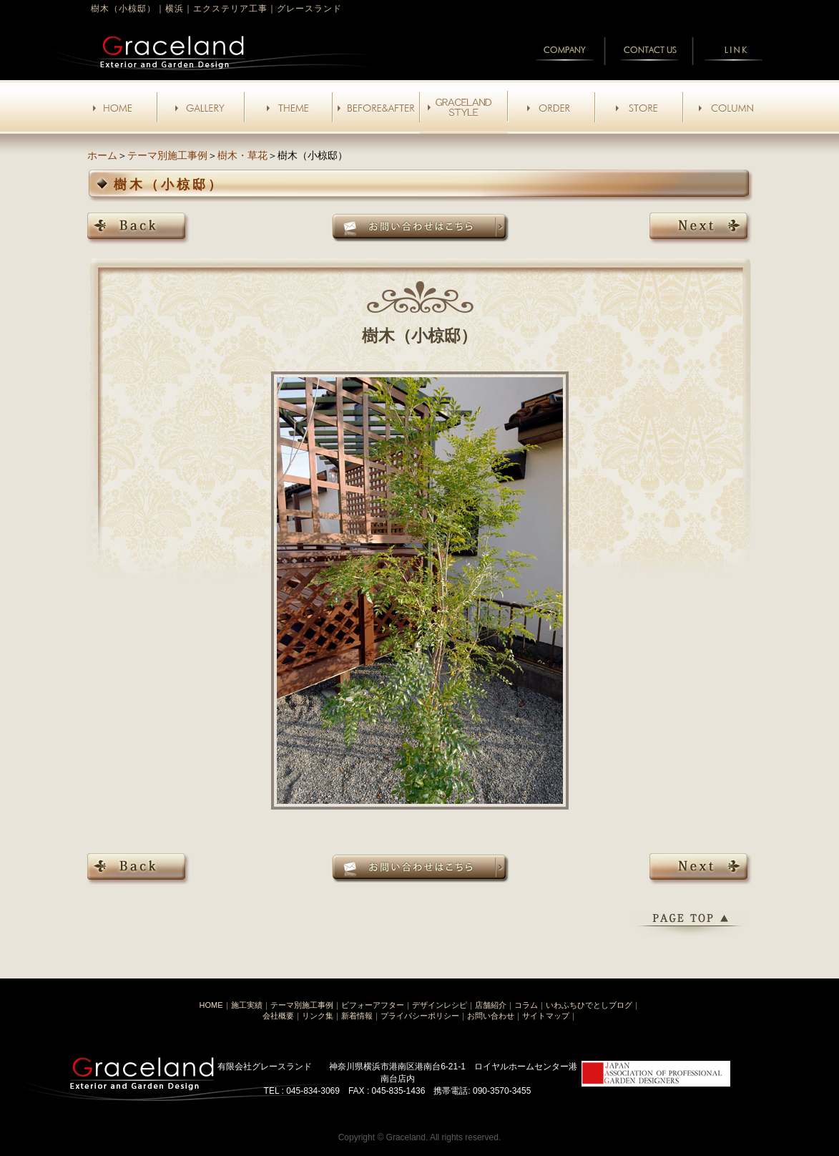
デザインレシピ (439, 1005)
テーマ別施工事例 (167, 155)
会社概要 (278, 1015)
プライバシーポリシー (420, 1015)
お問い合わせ (490, 1015)
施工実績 (247, 1005)
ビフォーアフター (372, 1005)
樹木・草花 (242, 155)
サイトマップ (545, 1015)
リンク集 (317, 1015)
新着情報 (357, 1015)
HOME (211, 1005)
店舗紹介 (490, 1005)
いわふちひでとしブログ (589, 1005)
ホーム (102, 155)
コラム (526, 1005)
